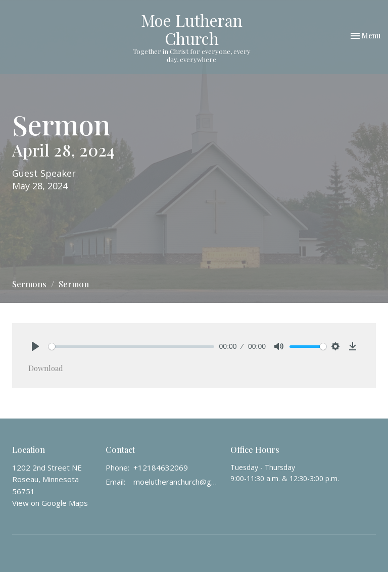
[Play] (35, 346)
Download (45, 368)
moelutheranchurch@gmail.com (176, 482)
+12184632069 (160, 467)
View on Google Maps (50, 503)
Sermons (29, 284)
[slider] (131, 346)
